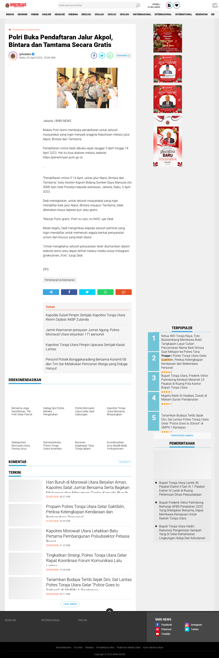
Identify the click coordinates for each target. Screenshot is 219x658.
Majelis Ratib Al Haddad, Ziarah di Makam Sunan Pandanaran (183, 397)
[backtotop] (109, 612)
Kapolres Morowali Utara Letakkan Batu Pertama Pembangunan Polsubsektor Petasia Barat (89, 537)
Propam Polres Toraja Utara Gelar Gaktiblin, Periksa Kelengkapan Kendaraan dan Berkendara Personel (85, 513)
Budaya (11, 14)
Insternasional (158, 14)
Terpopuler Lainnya (182, 431)
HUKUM (39, 14)
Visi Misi (75, 647)
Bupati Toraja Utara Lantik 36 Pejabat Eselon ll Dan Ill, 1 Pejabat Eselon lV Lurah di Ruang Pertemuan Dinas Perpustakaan (182, 484)
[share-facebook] (94, 55)
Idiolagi (111, 14)
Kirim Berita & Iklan (156, 647)
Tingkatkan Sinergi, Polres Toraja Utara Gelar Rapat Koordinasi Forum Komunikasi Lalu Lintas (87, 562)
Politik (82, 619)
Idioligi (125, 14)
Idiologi (139, 14)
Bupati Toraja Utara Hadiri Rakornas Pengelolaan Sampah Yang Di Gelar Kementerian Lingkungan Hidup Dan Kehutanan (182, 528)
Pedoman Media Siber (130, 647)
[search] (99, 5)
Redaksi (87, 647)
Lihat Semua (70, 604)
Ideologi (97, 14)
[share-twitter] (102, 55)
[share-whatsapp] (110, 55)
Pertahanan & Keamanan (28, 29)
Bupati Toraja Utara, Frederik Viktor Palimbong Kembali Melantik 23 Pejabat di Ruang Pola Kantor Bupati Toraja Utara (186, 382)
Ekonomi (25, 14)
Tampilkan (124, 461)
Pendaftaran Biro (104, 647)
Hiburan (82, 14)
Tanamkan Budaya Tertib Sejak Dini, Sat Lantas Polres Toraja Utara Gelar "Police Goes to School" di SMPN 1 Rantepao (88, 586)
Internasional (182, 14)
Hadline (52, 14)
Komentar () (123, 55)
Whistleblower (59, 647)
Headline (67, 14)
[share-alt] (51, 292)
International (205, 14)
